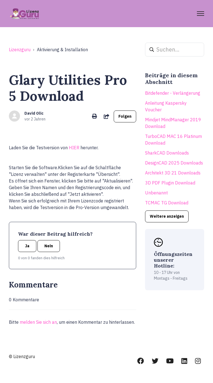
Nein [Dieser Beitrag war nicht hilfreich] (48, 245)
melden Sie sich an (38, 322)
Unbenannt (156, 193)
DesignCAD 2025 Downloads (174, 163)
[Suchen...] (174, 49)
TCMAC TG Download (166, 202)
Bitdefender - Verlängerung (172, 93)
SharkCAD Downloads (167, 153)
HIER (74, 147)
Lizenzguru (20, 49)
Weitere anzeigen (167, 216)
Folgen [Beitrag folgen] (124, 116)
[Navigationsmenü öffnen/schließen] (200, 13)
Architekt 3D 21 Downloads (173, 173)
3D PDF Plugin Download (170, 183)
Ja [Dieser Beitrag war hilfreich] (27, 245)
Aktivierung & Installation (62, 49)
